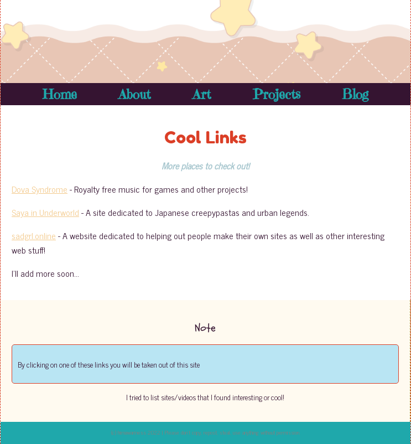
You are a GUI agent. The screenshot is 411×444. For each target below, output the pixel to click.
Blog (355, 94)
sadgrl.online (34, 235)
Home (60, 94)
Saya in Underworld (45, 212)
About (134, 94)
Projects (276, 94)
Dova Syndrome (39, 189)
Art (202, 94)
